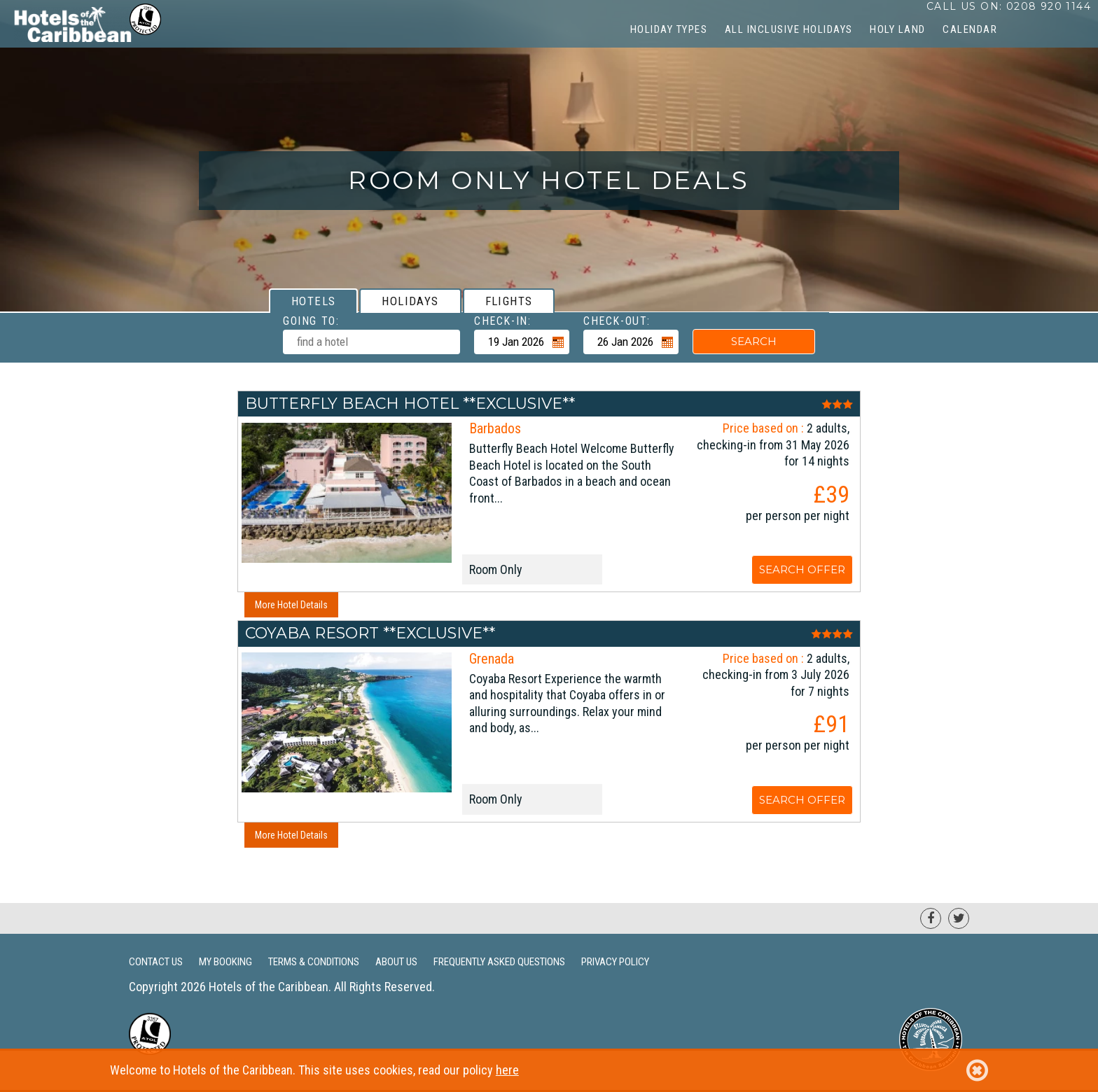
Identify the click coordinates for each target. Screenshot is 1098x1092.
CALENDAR (970, 29)
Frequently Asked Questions (499, 961)
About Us (396, 961)
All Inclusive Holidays (789, 29)
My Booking (225, 961)
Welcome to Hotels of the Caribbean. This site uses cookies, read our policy (549, 1070)
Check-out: (617, 321)
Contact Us (156, 961)
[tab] (313, 300)
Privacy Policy (615, 961)
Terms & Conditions (313, 961)
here (507, 1070)
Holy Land (898, 29)
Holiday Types (669, 29)
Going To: (311, 321)
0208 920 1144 (1048, 6)
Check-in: (502, 321)
